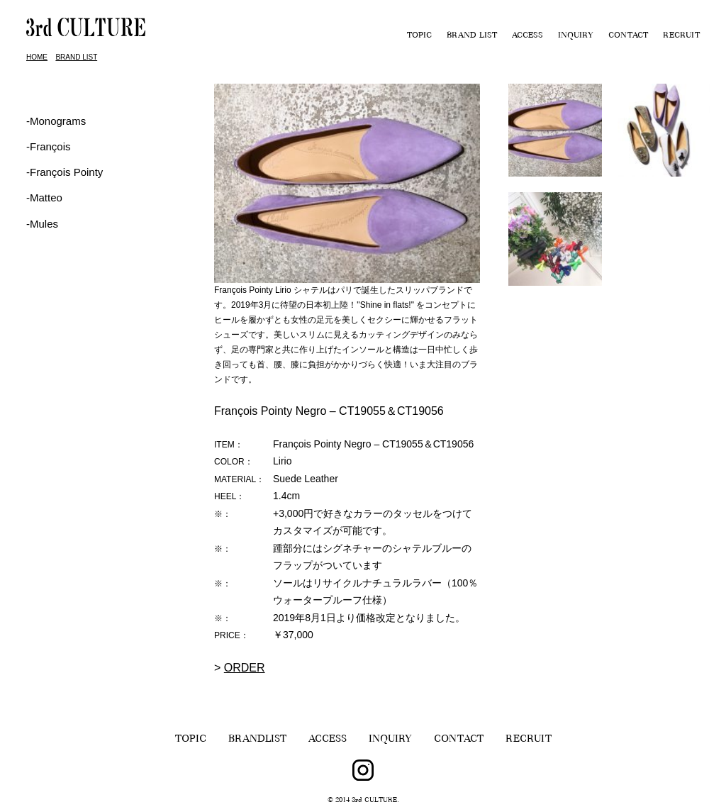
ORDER (244, 668)
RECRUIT (681, 36)
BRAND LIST (472, 36)
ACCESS (527, 36)
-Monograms (56, 121)
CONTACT (628, 36)
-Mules (42, 224)
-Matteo (44, 197)
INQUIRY (575, 36)
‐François (48, 146)
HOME (37, 57)
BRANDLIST (257, 740)
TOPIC (419, 36)
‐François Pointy (64, 172)
